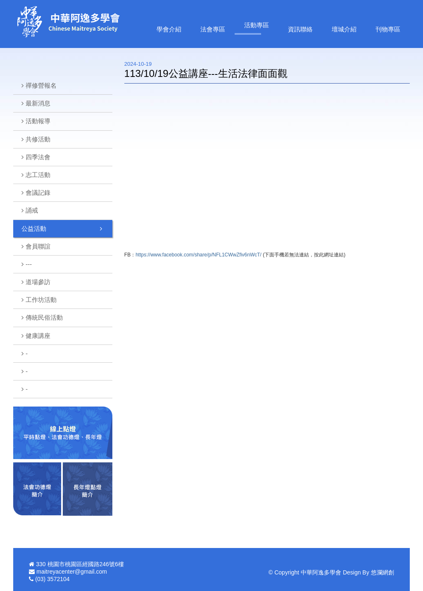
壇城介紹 (344, 29)
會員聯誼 (38, 246)
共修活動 (38, 139)
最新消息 (38, 103)
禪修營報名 (41, 85)
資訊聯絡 (300, 29)
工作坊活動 (41, 299)
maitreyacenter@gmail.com (71, 571)
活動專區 (256, 25)
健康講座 (38, 335)
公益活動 (33, 228)
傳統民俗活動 (44, 317)
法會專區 (212, 29)
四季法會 (38, 156)
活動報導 (38, 120)
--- (29, 264)
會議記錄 (38, 192)
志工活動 (38, 174)
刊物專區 (387, 29)
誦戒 (32, 210)
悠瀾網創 (382, 572)
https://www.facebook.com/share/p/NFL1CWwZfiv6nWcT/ (198, 255)
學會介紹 (169, 29)
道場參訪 (38, 281)
